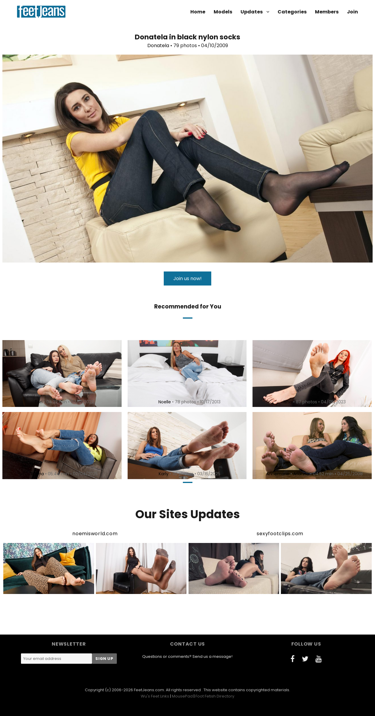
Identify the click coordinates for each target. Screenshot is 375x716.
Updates (252, 11)
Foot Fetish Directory (214, 696)
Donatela (158, 45)
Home (197, 11)
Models (223, 11)
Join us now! (187, 278)
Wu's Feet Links (155, 696)
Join (352, 11)
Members (327, 11)
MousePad (182, 696)
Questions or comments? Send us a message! (187, 656)
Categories (292, 11)
